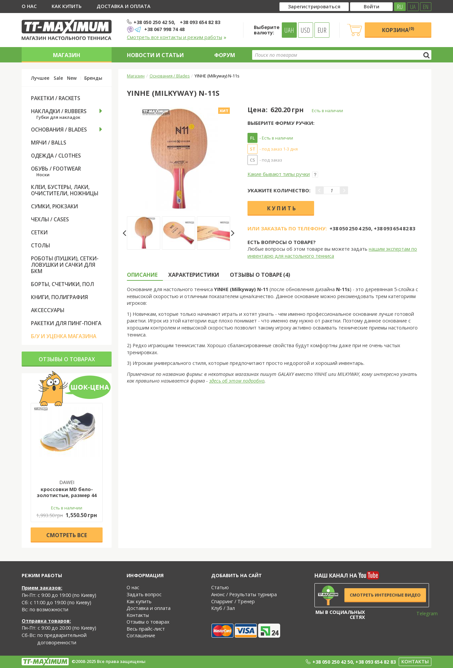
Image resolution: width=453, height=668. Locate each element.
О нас (29, 6)
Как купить (67, 6)
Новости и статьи (155, 55)
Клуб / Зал (223, 608)
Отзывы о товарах (67, 359)
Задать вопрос (144, 594)
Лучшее (40, 78)
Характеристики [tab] (193, 274)
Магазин (66, 55)
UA (413, 6)
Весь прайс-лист (146, 629)
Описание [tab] (142, 274)
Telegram (422, 613)
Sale (58, 78)
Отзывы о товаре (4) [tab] (260, 274)
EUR (321, 30)
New (72, 78)
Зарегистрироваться (314, 6)
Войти (371, 6)
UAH (289, 30)
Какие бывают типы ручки (282, 174)
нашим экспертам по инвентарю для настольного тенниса (332, 252)
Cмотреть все (66, 535)
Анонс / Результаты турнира (244, 594)
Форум (224, 55)
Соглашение (141, 635)
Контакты (138, 615)
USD (305, 30)
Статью (220, 587)
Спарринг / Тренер (233, 601)
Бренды (93, 78)
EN (425, 6)
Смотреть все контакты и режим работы (176, 37)
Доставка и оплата (124, 6)
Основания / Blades (170, 76)
